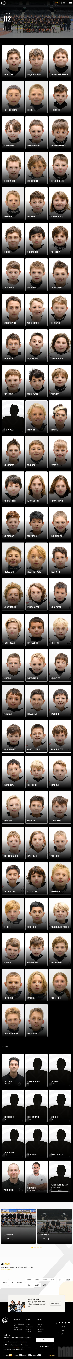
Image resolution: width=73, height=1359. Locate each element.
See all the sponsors (6, 1269)
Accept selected (44, 1346)
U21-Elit (40, 1327)
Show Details (52, 1355)
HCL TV (63, 1326)
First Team (40, 1324)
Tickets (56, 3)
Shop (64, 3)
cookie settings (16, 1347)
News (63, 1330)
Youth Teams (9, 28)
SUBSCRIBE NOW (55, 1303)
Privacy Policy (23, 1342)
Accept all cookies (45, 1340)
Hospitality (29, 1329)
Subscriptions (29, 1327)
